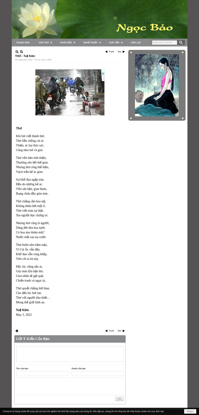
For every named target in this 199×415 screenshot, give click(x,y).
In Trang (17, 331)
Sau (119, 51)
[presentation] (42, 386)
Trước (111, 51)
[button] (45, 42)
